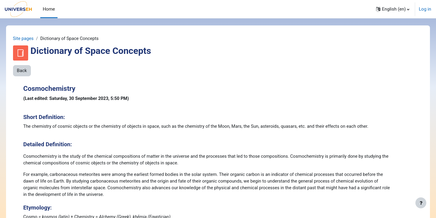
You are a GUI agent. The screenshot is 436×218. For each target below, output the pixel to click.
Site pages (32, 38)
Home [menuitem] (49, 9)
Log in (425, 9)
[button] (393, 9)
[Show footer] (420, 202)
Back (30, 71)
